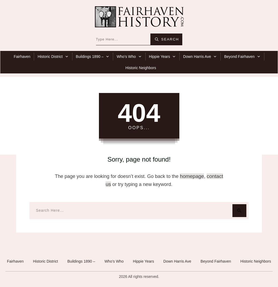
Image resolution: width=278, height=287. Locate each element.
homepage (192, 176)
